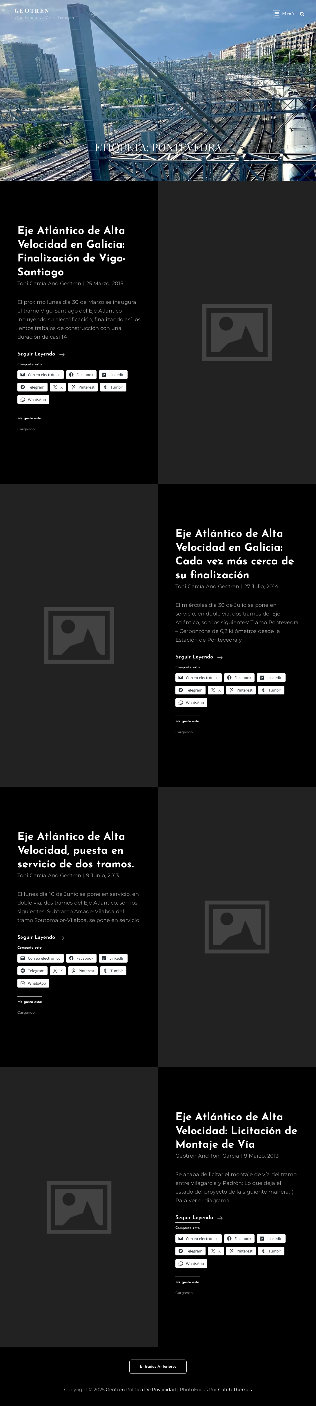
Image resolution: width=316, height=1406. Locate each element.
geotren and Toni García (207, 1156)
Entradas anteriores (158, 1367)
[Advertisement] (158, 95)
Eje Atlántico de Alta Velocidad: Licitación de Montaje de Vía (236, 1131)
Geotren (32, 10)
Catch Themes (235, 1389)
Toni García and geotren (49, 283)
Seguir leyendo (41, 354)
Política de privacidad (151, 1389)
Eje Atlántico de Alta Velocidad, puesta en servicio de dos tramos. (75, 851)
